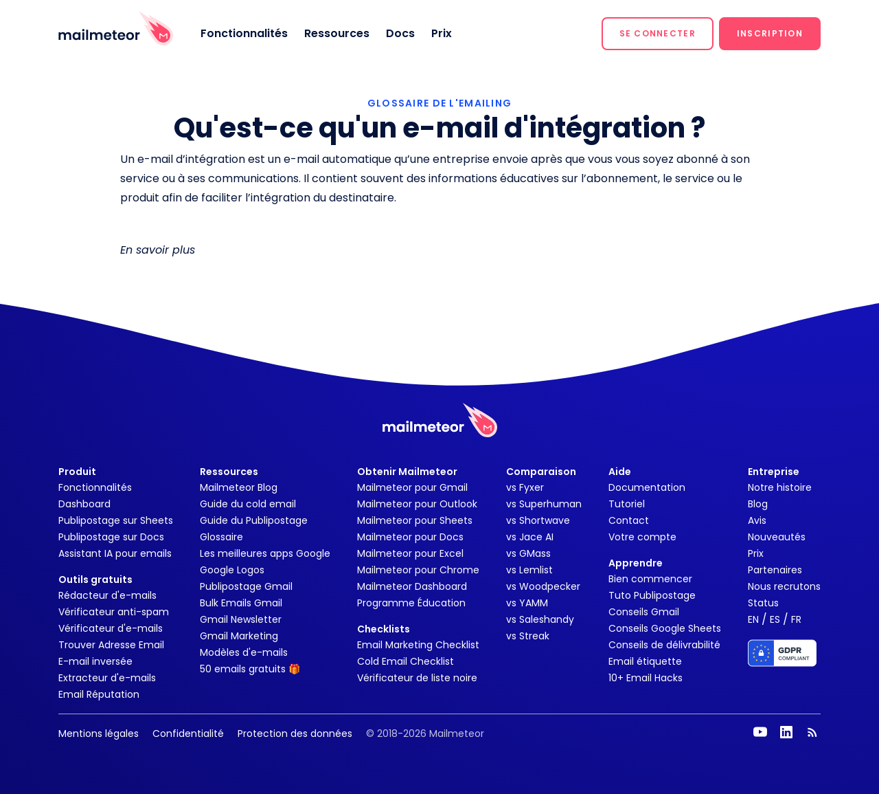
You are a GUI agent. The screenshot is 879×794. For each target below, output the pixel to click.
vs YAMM (527, 603)
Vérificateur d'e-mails (110, 628)
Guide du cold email (248, 504)
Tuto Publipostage (652, 595)
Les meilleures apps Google (265, 553)
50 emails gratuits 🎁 (250, 669)
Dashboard (84, 504)
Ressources (336, 33)
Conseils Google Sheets (664, 628)
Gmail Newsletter (241, 619)
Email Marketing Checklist (418, 645)
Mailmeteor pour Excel (410, 553)
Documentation (646, 487)
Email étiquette (645, 661)
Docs (400, 33)
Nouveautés (777, 537)
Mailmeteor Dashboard (412, 586)
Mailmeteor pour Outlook (417, 504)
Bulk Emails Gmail (241, 603)
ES (775, 619)
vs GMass (528, 553)
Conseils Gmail (643, 612)
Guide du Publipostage (254, 520)
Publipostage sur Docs (111, 537)
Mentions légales (98, 733)
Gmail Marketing (239, 636)
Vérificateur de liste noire (417, 678)
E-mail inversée (95, 661)
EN (753, 619)
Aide (619, 471)
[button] (658, 33)
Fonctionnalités (244, 33)
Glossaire (221, 537)
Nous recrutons (784, 586)
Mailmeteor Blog (238, 487)
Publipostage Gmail (246, 586)
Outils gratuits (95, 579)
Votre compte (642, 537)
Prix (441, 33)
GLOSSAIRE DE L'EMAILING (439, 103)
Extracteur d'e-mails (107, 678)
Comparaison (541, 471)
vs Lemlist (529, 570)
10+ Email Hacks (645, 678)
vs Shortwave (538, 520)
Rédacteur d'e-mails (107, 595)
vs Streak (527, 636)
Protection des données (295, 733)
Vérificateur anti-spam (113, 612)
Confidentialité (188, 733)
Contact (628, 520)
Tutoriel (626, 504)
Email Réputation (98, 694)
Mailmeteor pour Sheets (414, 520)
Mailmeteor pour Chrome (418, 570)
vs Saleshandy (540, 619)
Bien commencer (650, 579)
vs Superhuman (544, 504)
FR (796, 619)
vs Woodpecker (543, 586)
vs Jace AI (529, 537)
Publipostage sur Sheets (115, 520)
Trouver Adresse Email (111, 645)
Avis (757, 520)
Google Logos (232, 570)
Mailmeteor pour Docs (410, 537)
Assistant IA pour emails (115, 553)
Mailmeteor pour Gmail (412, 487)
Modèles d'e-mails (244, 652)
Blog (758, 504)
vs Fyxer (525, 487)
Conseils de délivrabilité (664, 645)
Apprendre (635, 563)
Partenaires (775, 570)
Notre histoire (780, 487)
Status (763, 603)
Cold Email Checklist (405, 661)
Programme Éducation (411, 603)
